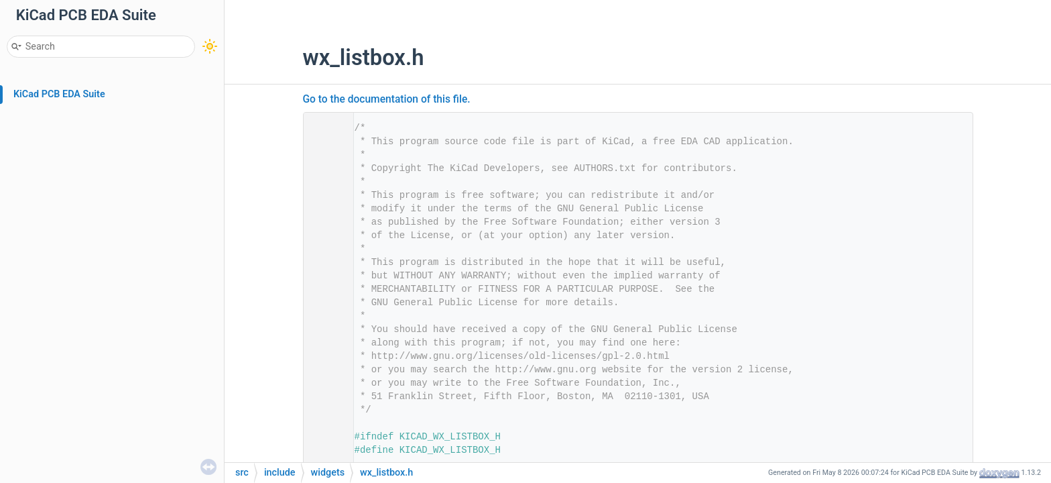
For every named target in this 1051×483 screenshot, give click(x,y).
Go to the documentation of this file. (387, 99)
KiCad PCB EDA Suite (59, 94)
